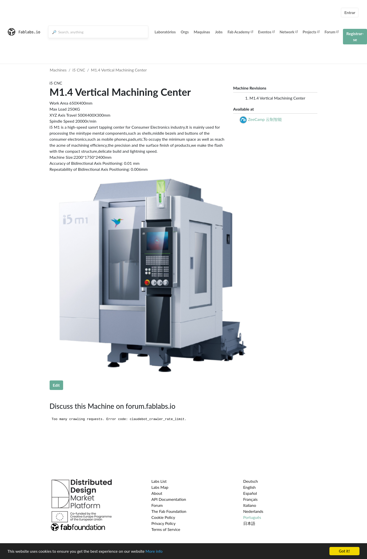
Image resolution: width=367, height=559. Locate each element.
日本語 (249, 523)
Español (250, 493)
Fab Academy (240, 32)
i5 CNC (78, 69)
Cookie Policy (163, 517)
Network (289, 32)
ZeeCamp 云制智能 (265, 119)
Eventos (266, 32)
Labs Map (159, 487)
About (156, 493)
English (249, 487)
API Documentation (168, 499)
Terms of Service (165, 529)
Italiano (249, 505)
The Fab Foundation (168, 511)
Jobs (218, 32)
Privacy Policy (163, 523)
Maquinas (202, 32)
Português (252, 517)
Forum (331, 32)
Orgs (185, 32)
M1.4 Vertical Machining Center (119, 69)
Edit (56, 385)
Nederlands (253, 511)
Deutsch (250, 481)
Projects (311, 32)
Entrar (349, 12)
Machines (58, 69)
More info (154, 551)
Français (250, 499)
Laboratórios (165, 32)
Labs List (159, 481)
